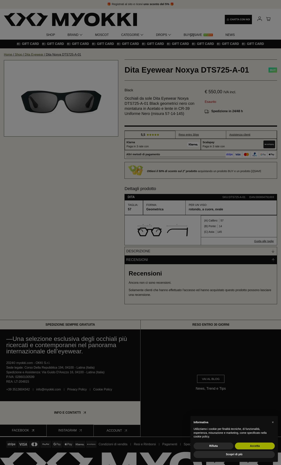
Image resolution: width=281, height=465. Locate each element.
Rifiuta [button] (213, 445)
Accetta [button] (255, 445)
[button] (273, 422)
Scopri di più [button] (234, 454)
